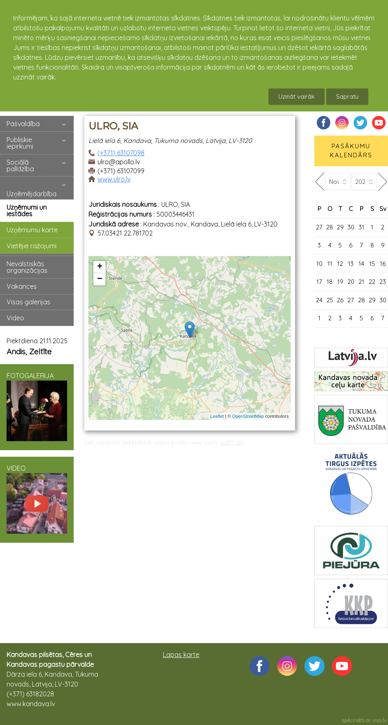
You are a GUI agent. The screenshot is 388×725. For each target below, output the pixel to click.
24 (319, 300)
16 (383, 263)
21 (361, 281)
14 (361, 263)
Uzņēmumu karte (32, 230)
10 (319, 263)
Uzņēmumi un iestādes (27, 210)
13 (351, 263)
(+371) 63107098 (120, 153)
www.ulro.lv (114, 179)
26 (340, 300)
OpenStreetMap (248, 416)
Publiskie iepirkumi (20, 143)
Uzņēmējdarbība (31, 194)
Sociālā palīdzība (20, 165)
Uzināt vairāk (296, 96)
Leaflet (217, 416)
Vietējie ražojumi (31, 246)
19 (340, 281)
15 (372, 263)
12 (340, 263)
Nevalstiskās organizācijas (27, 267)
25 (330, 300)
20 (350, 281)
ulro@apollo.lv (118, 162)
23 (382, 281)
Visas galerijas (28, 302)
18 (330, 281)
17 (319, 281)
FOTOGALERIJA (37, 406)
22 (372, 281)
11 (329, 263)
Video (15, 318)
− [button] (99, 279)
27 (319, 227)
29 (340, 227)
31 (361, 227)
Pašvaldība (23, 124)
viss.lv (379, 720)
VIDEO (37, 499)
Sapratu (347, 96)
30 (350, 227)
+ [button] (99, 267)
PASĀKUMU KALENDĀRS (351, 150)
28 (329, 227)
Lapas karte (181, 654)
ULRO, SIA (232, 442)
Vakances (22, 286)
